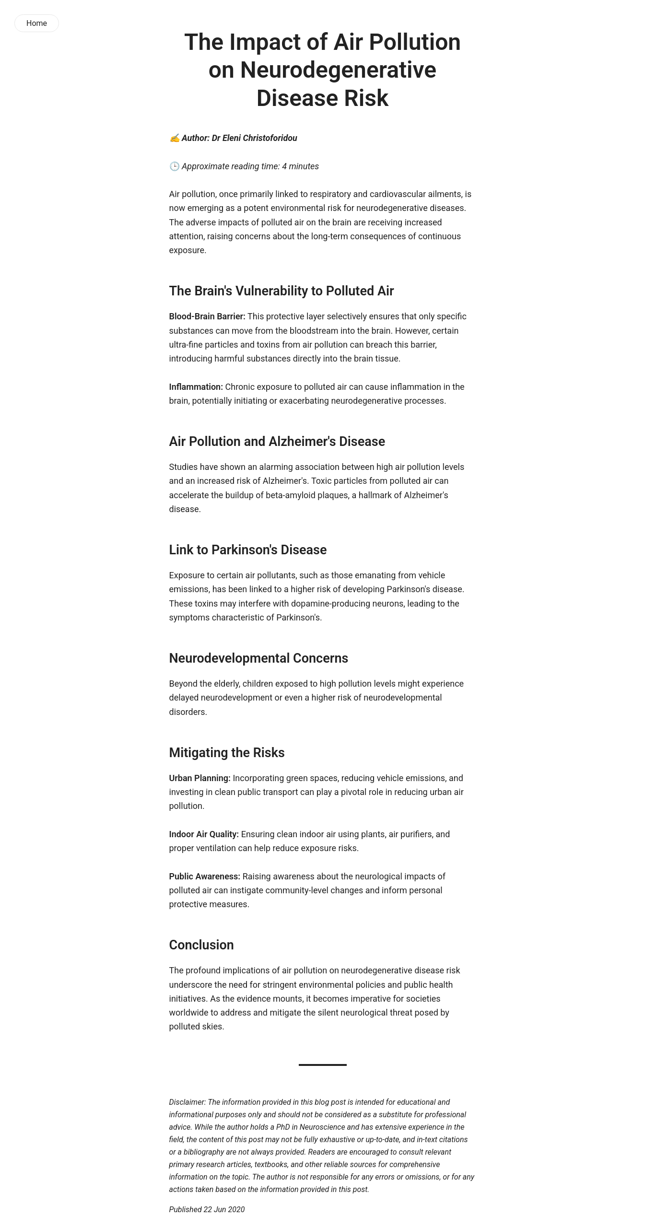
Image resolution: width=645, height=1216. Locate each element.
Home (36, 23)
